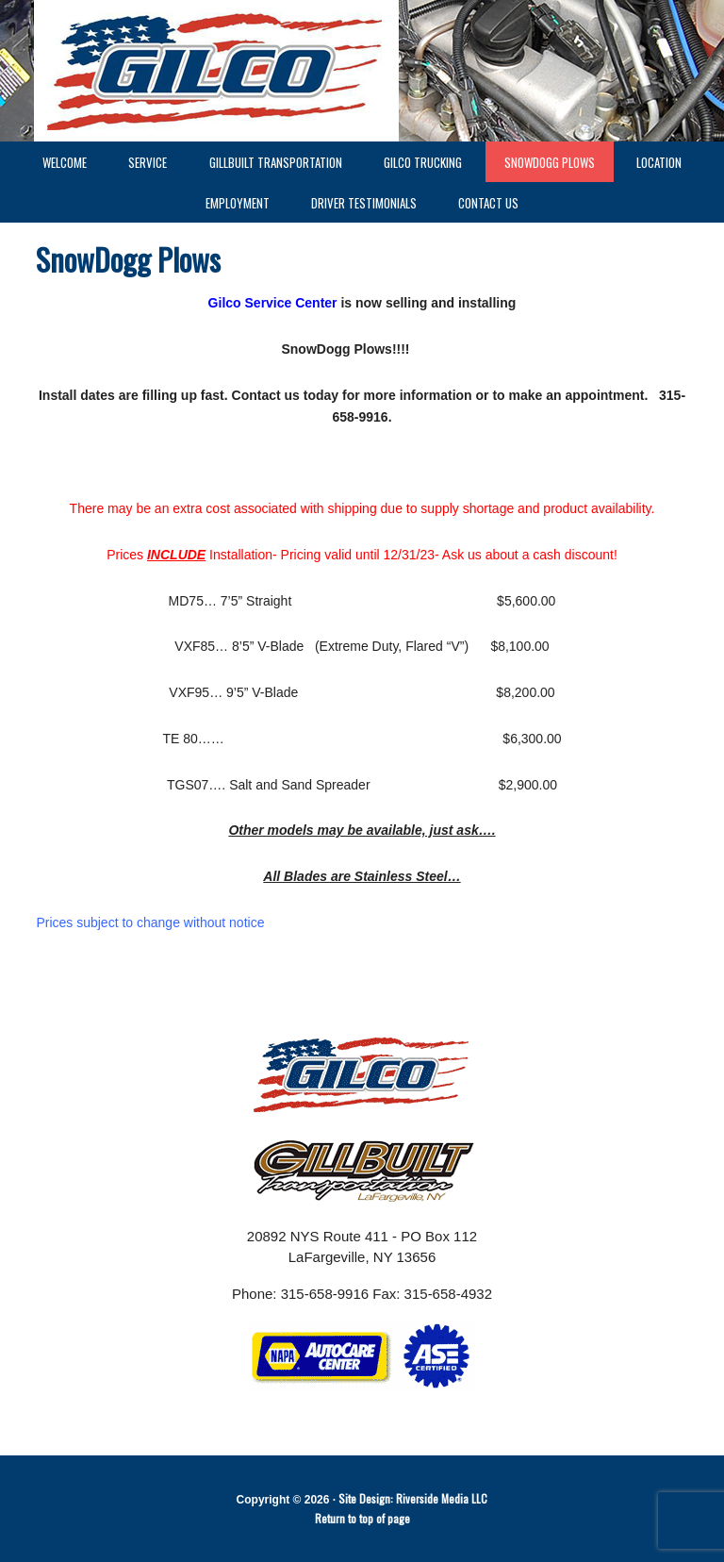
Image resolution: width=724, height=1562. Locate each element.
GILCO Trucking (423, 162)
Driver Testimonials (364, 202)
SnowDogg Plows (549, 162)
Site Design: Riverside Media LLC (412, 1498)
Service (138, 162)
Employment (228, 202)
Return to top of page (362, 1518)
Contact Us (488, 202)
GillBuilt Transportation (275, 162)
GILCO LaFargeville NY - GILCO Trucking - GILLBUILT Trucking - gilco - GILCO (362, 70)
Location (659, 162)
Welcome (64, 162)
